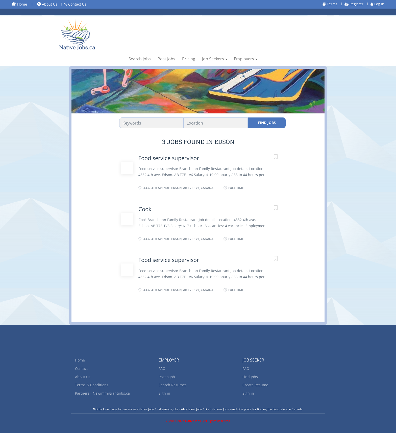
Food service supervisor (168, 158)
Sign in (164, 393)
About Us (47, 4)
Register (353, 4)
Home (19, 4)
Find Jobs (267, 122)
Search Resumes (173, 384)
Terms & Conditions (91, 384)
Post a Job (167, 376)
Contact (81, 368)
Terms (330, 4)
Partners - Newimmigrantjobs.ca (102, 393)
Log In (377, 4)
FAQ (162, 368)
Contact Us (75, 4)
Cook (145, 209)
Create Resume (255, 384)
